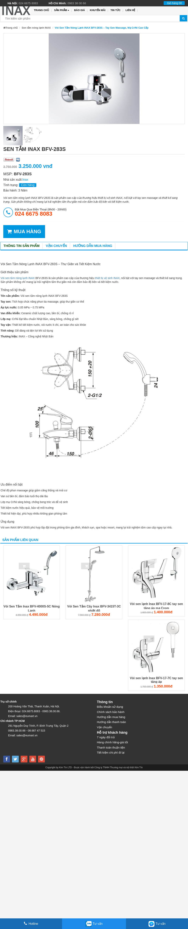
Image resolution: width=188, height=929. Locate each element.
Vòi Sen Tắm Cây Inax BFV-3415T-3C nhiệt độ (94, 608)
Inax (25, 179)
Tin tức (116, 10)
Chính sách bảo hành (110, 712)
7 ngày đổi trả (106, 737)
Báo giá (79, 10)
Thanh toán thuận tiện (111, 747)
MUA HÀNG (24, 231)
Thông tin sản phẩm (21, 246)
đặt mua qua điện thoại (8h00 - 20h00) (40, 212)
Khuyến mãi (97, 10)
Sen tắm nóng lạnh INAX (36, 27)
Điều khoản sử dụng (110, 706)
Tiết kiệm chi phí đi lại (111, 752)
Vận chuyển (56, 246)
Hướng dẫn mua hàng (92, 246)
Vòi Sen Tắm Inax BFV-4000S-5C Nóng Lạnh (31, 608)
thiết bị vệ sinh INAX (107, 278)
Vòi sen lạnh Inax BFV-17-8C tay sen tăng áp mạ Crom (156, 605)
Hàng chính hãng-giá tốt (112, 742)
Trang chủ (41, 10)
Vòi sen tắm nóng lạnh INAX (18, 278)
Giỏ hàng (174, 3)
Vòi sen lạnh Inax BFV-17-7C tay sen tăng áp (156, 679)
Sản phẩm (61, 10)
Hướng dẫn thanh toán (111, 722)
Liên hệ (130, 10)
